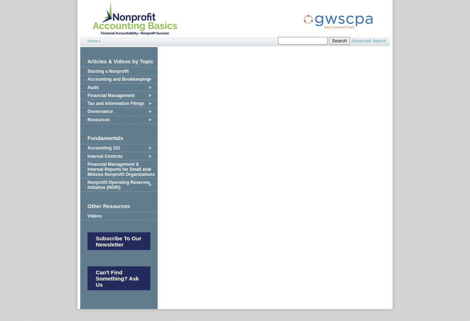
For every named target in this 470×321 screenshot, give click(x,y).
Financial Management (110, 95)
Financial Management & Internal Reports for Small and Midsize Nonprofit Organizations (121, 169)
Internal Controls (105, 156)
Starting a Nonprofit (108, 71)
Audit (93, 87)
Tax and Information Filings (116, 103)
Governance (100, 111)
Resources (98, 119)
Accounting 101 (103, 148)
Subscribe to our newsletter (118, 241)
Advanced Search (368, 40)
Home (92, 41)
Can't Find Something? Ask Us (117, 278)
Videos (94, 216)
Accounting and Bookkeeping (118, 79)
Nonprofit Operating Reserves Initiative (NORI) (118, 185)
